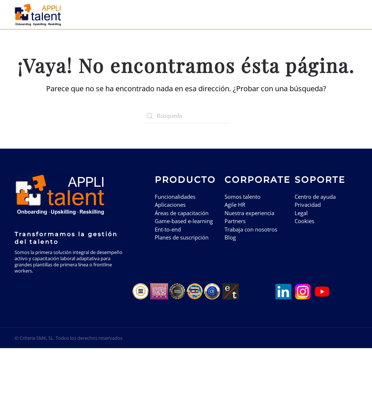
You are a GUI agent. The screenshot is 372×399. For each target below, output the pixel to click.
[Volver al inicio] (39, 14)
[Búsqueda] (186, 116)
